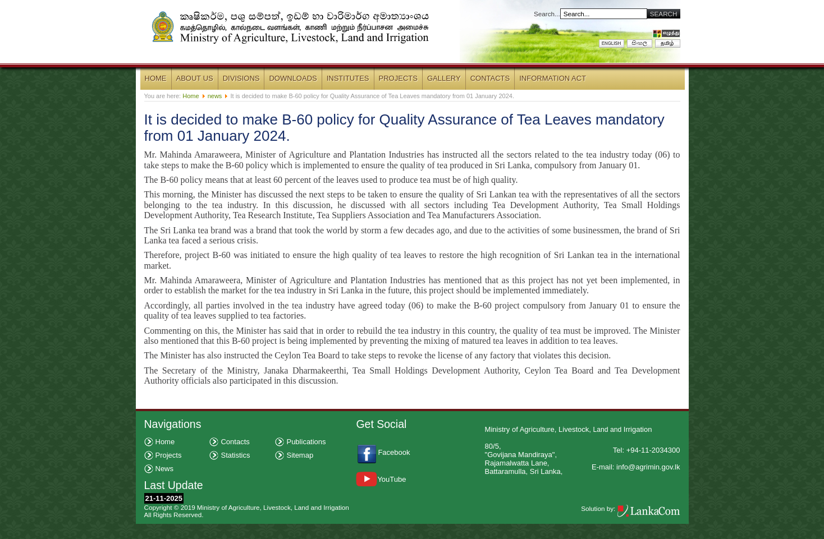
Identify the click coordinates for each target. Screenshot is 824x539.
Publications (306, 441)
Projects (168, 455)
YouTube (381, 479)
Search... (547, 13)
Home (190, 96)
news (215, 96)
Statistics (235, 455)
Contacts (235, 441)
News (164, 468)
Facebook (395, 452)
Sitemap (299, 455)
